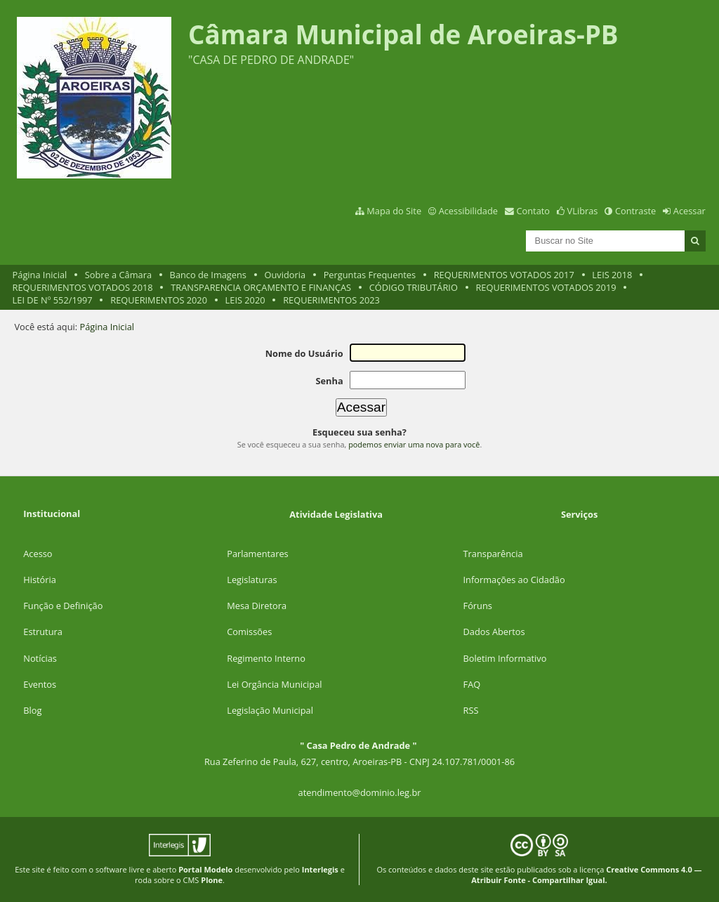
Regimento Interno (266, 658)
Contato (533, 210)
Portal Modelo (205, 869)
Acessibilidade (468, 210)
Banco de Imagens (208, 274)
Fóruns (477, 605)
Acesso (37, 553)
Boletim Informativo (505, 658)
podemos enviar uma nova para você (414, 444)
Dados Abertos (494, 631)
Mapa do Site (394, 210)
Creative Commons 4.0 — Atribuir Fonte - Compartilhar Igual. (586, 874)
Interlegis (320, 869)
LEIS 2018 (612, 274)
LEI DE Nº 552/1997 (53, 300)
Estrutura (42, 631)
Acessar (689, 210)
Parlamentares (257, 553)
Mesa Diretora (256, 605)
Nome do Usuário (304, 353)
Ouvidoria (285, 274)
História (39, 579)
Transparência (493, 553)
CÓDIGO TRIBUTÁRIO (413, 287)
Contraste (635, 210)
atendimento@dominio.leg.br (359, 792)
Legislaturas (252, 579)
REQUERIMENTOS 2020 (158, 300)
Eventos (39, 684)
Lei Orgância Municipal (274, 684)
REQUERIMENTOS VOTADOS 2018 (83, 287)
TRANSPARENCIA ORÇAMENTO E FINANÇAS (261, 287)
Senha (329, 380)
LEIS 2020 (245, 300)
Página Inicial (40, 274)
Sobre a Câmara (118, 274)
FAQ (472, 684)
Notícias (40, 658)
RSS (471, 710)
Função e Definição (63, 605)
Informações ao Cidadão (514, 579)
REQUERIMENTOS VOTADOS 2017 (504, 274)
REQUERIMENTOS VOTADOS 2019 (545, 287)
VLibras (582, 210)
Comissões (249, 631)
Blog (32, 710)
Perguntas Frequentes (370, 274)
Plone (212, 880)
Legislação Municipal (270, 710)
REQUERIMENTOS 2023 (331, 300)
